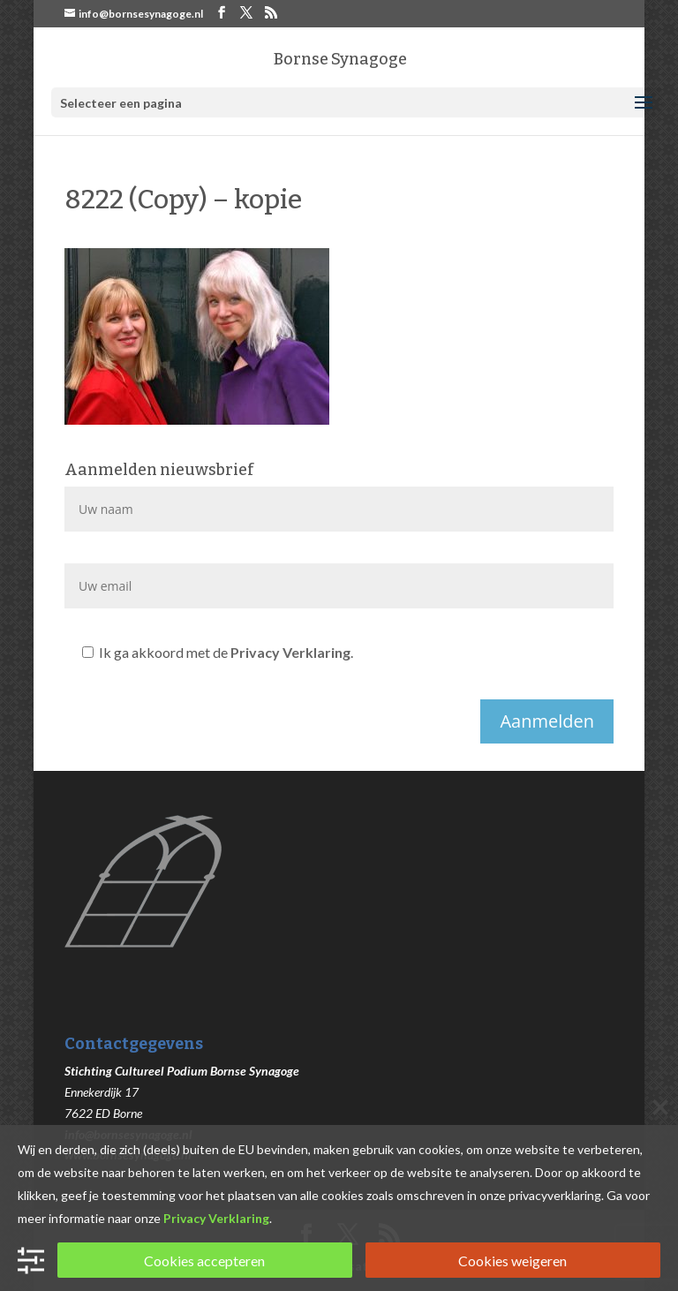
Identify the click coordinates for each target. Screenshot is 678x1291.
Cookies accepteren (204, 1260)
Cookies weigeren (512, 1260)
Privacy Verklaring (290, 652)
